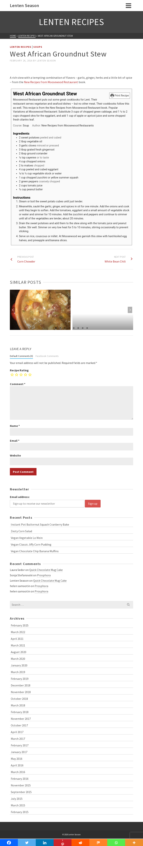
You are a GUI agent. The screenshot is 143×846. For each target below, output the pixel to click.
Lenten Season (46, 60)
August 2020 (18, 652)
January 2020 (19, 665)
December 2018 (20, 685)
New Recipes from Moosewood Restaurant (51, 82)
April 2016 (17, 765)
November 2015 (21, 785)
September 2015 (21, 792)
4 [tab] (69, 328)
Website (15, 455)
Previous (13, 310)
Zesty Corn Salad (21, 531)
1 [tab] (56, 328)
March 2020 (18, 659)
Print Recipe (119, 95)
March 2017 (18, 738)
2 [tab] (60, 328)
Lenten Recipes (20, 47)
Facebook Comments (47, 356)
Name (15, 426)
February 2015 (19, 812)
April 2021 (17, 639)
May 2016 (16, 758)
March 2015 (18, 805)
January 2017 (19, 752)
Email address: (20, 497)
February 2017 (19, 745)
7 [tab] (83, 328)
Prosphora (44, 575)
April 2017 (17, 732)
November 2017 (21, 718)
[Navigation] (128, 5)
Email (14, 440)
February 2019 (19, 679)
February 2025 (19, 625)
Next (130, 310)
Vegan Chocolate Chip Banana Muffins (35, 551)
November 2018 (21, 692)
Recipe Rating (19, 370)
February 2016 (19, 778)
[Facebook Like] (10, 69)
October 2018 (19, 698)
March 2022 (18, 632)
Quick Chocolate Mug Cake (46, 570)
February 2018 (19, 712)
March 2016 (18, 772)
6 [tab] (78, 328)
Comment (17, 384)
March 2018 (18, 705)
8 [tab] (87, 328)
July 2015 (17, 798)
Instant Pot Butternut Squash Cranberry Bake (40, 524)
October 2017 (19, 725)
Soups (37, 47)
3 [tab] (65, 328)
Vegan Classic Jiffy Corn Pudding (31, 544)
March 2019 (18, 672)
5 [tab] (74, 328)
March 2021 (18, 645)
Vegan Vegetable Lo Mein (27, 538)
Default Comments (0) (21, 356)
